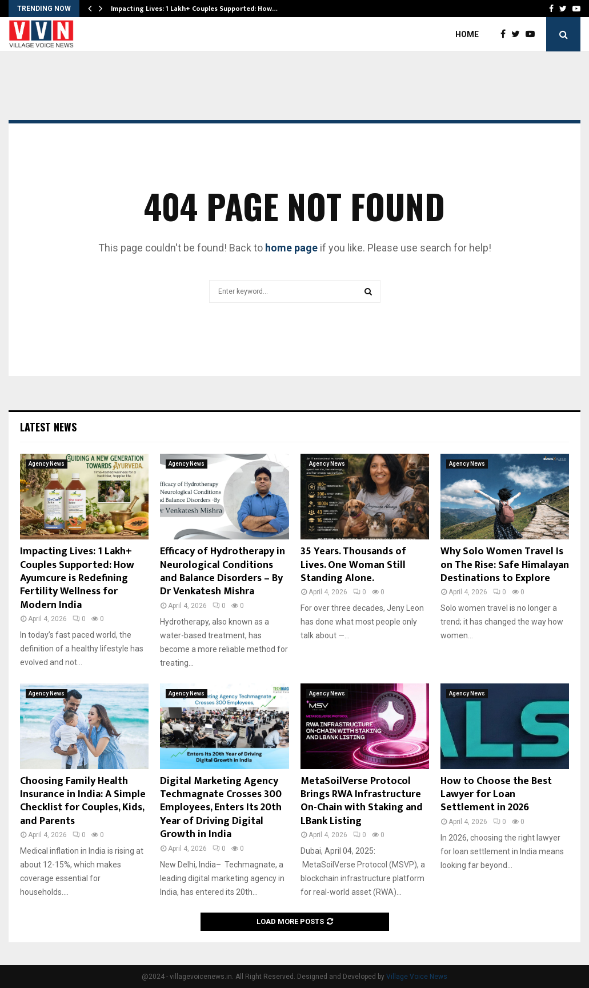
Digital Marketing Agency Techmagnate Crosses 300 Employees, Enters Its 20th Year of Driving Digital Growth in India (221, 808)
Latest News (48, 426)
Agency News (47, 464)
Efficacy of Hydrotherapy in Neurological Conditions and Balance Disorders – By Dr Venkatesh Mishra (222, 571)
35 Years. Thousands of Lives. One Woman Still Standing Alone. (353, 565)
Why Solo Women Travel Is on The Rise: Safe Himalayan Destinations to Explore (504, 565)
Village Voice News (416, 977)
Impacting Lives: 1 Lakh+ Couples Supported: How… (194, 8)
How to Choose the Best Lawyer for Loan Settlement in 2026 (496, 795)
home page (291, 248)
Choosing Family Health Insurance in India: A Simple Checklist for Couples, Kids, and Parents (83, 801)
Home (467, 34)
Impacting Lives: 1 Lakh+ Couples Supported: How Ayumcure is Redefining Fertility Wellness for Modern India (77, 578)
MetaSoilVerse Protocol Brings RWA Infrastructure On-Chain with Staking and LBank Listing (361, 801)
